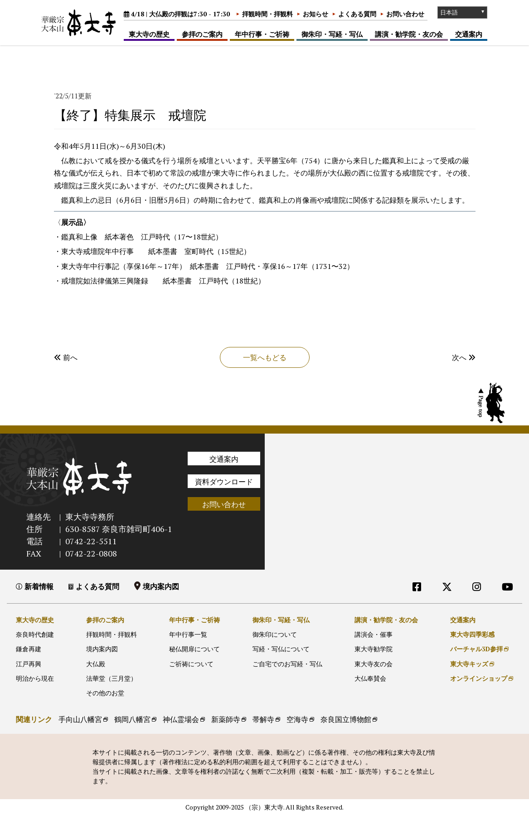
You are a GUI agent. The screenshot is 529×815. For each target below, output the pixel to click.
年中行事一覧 (188, 634)
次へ (464, 357)
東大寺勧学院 (373, 648)
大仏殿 (95, 663)
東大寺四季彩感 (472, 634)
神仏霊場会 (181, 719)
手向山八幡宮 (80, 719)
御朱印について (274, 634)
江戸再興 (28, 663)
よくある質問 (357, 14)
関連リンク (34, 719)
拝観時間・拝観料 (267, 14)
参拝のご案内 (202, 34)
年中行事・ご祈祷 (262, 34)
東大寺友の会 (373, 663)
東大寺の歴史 (149, 34)
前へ (66, 357)
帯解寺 (263, 719)
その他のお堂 (105, 692)
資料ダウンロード (224, 482)
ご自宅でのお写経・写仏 (287, 663)
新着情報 (38, 586)
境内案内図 (161, 586)
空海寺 (297, 719)
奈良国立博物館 (345, 719)
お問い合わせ (405, 14)
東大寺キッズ (469, 663)
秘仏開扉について (194, 648)
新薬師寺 (225, 719)
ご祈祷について (191, 663)
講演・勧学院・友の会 (409, 34)
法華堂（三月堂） (111, 678)
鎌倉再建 (28, 648)
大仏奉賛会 (370, 678)
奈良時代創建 (35, 634)
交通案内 (468, 34)
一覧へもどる (264, 357)
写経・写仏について (281, 648)
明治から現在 (35, 678)
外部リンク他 (469, 605)
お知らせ (315, 14)
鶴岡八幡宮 (132, 719)
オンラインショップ (478, 678)
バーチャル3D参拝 (476, 648)
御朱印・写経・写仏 (332, 34)
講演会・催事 (373, 634)
